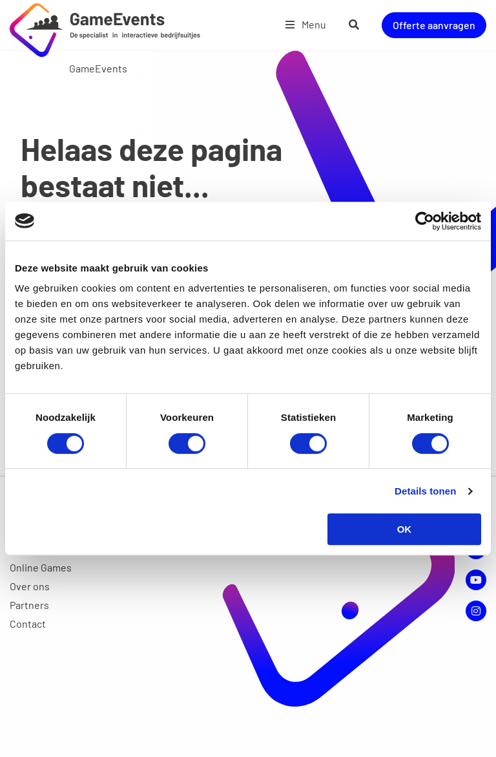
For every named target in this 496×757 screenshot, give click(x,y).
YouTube (476, 580)
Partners (29, 605)
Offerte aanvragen (434, 25)
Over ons (30, 586)
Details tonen (425, 490)
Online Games (41, 567)
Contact (28, 623)
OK (404, 529)
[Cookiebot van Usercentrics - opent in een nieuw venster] (424, 221)
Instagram (476, 611)
